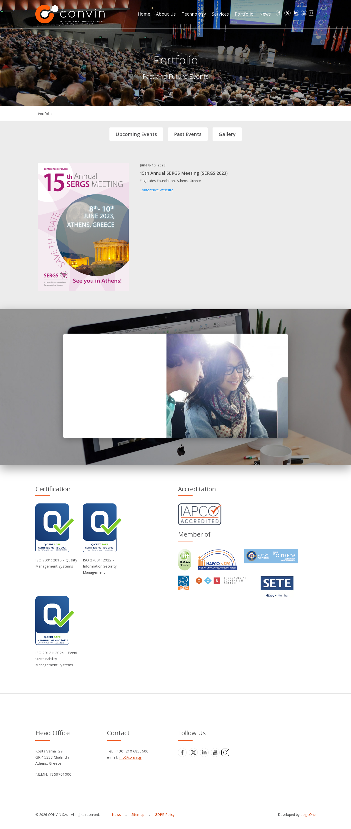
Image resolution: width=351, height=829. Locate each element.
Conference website (157, 189)
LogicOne (308, 814)
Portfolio (45, 113)
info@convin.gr (130, 757)
